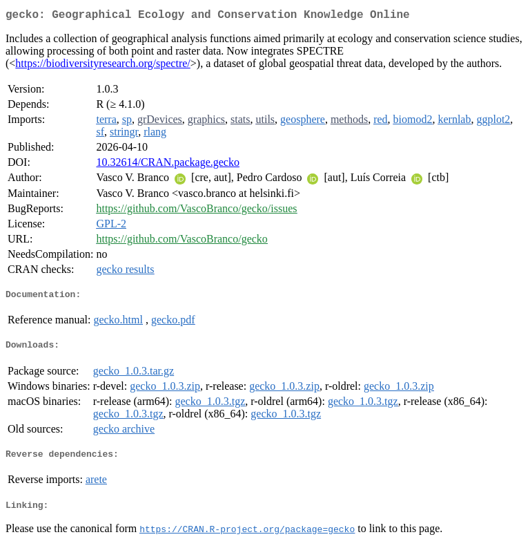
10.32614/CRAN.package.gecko (167, 165)
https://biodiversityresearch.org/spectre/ (102, 66)
